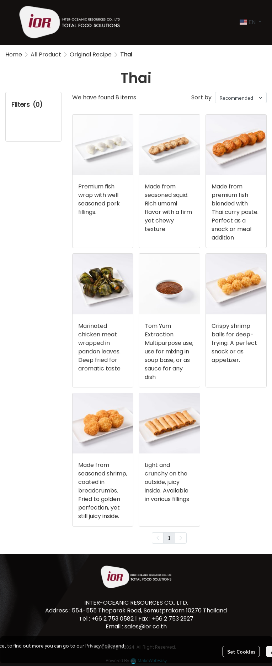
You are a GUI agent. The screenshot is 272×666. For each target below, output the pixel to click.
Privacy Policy (100, 645)
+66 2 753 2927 (172, 619)
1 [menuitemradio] (169, 537)
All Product (46, 54)
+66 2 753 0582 (112, 619)
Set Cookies (241, 651)
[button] (250, 22)
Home (13, 54)
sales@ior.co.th (145, 626)
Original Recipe (91, 54)
